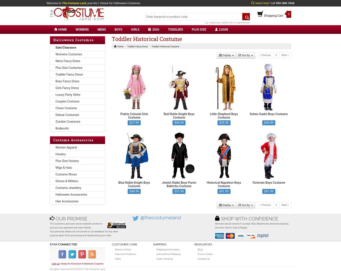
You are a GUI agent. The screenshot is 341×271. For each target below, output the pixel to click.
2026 (153, 29)
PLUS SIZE (199, 29)
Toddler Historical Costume (165, 46)
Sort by (245, 55)
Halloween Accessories (71, 194)
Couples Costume (67, 101)
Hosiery (60, 154)
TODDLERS (175, 29)
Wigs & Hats (63, 167)
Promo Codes (205, 254)
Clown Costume (66, 108)
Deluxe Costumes (67, 115)
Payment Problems (125, 254)
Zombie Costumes (67, 121)
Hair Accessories (67, 201)
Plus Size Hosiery (67, 161)
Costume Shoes (66, 174)
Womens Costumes (68, 54)
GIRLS (135, 29)
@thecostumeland (160, 217)
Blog (200, 249)
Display (226, 55)
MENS (101, 29)
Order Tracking (164, 258)
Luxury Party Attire (67, 94)
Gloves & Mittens (66, 181)
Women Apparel (66, 147)
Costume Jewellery (68, 188)
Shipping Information (168, 249)
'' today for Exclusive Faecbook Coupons (78, 263)
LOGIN (221, 29)
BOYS (118, 29)
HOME (60, 29)
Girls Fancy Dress (67, 88)
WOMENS (82, 29)
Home (119, 46)
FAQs (118, 258)
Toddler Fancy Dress (69, 74)
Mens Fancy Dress (67, 61)
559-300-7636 (285, 3)
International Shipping (168, 254)
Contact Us (204, 258)
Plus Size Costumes (68, 67)
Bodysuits (62, 128)
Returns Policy (123, 249)
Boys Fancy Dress (67, 81)
